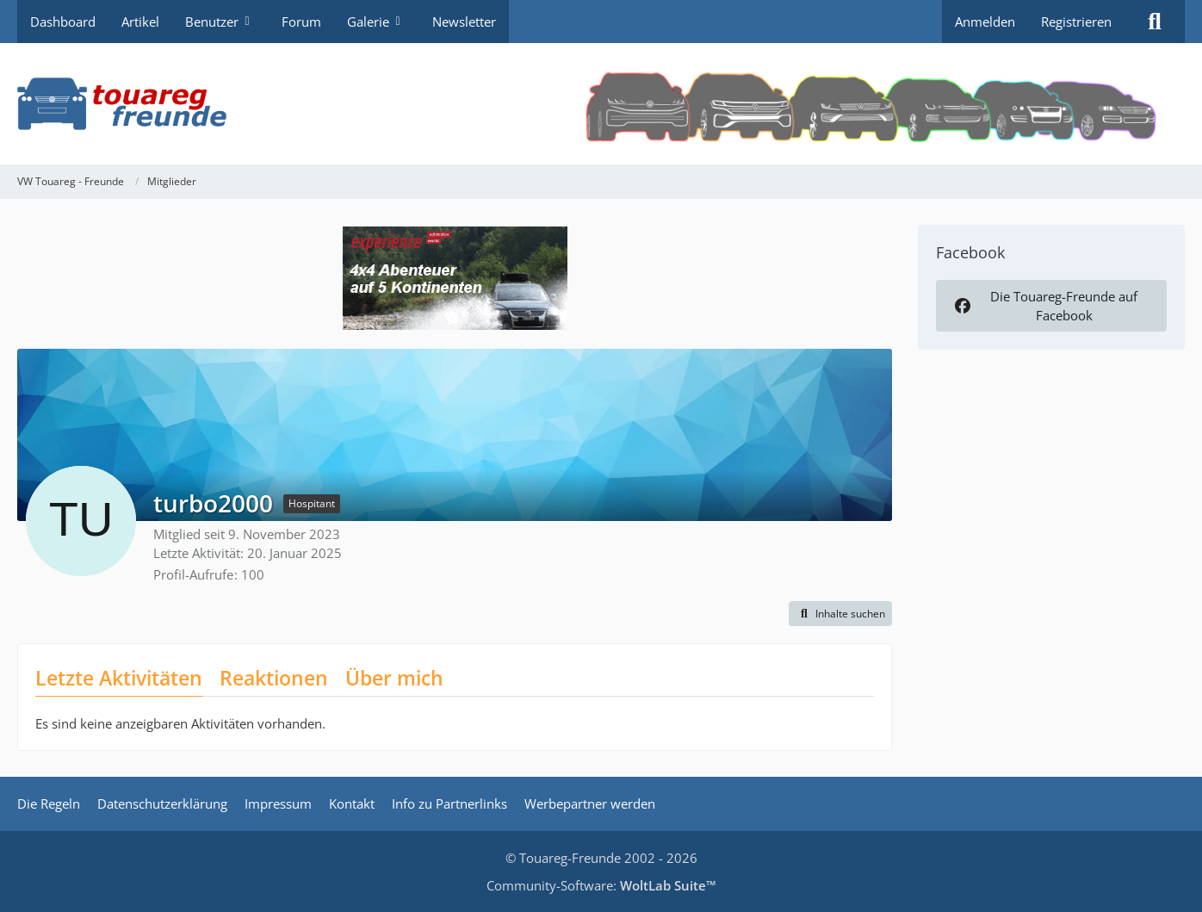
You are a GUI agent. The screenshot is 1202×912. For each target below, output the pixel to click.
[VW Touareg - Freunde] (601, 104)
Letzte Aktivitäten (118, 678)
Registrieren (1076, 21)
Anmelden (985, 21)
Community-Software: (601, 885)
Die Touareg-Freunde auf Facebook (1044, 306)
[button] (840, 614)
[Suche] (1155, 21)
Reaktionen (274, 678)
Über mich (394, 678)
